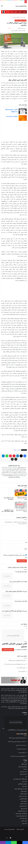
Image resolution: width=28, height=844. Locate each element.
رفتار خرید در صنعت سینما (21, 601)
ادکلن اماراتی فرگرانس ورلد (21, 816)
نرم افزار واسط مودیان (22, 766)
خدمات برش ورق (23, 774)
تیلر (26, 776)
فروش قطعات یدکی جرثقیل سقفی (20, 779)
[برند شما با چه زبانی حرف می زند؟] (21, 505)
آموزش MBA (24, 764)
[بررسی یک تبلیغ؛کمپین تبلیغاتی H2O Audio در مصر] (7, 505)
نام (26, 542)
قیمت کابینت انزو (23, 818)
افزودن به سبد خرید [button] (8, 649)
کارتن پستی (24, 823)
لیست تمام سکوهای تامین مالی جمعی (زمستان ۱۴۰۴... (14, 664)
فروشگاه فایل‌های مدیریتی (15, 700)
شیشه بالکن (24, 786)
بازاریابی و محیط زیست (11, 116)
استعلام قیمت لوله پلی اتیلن (21, 813)
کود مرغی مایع (24, 808)
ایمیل (25, 549)
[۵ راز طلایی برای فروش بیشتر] (21, 492)
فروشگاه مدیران (5, 700)
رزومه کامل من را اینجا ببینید (14, 477)
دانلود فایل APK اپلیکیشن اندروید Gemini (17, 660)
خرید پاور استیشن (23, 806)
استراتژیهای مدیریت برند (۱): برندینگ (18, 756)
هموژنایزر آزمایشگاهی (22, 784)
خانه (25, 17)
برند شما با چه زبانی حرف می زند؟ (21, 510)
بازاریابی (19, 450)
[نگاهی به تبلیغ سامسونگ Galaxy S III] (23, 111)
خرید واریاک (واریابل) (22, 811)
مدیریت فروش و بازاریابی (18, 17)
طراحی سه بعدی (23, 803)
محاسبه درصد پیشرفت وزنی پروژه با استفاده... (16, 741)
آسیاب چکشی (24, 821)
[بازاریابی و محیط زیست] (23, 118)
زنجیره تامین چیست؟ (21, 749)
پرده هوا (25, 769)
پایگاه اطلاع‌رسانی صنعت (22, 689)
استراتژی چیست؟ (21, 671)
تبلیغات (15, 450)
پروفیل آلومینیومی (23, 799)
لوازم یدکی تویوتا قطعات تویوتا (21, 789)
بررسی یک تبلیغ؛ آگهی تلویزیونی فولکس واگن (16, 591)
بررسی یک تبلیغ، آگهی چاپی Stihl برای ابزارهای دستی (14, 611)
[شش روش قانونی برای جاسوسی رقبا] (7, 492)
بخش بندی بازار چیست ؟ (21, 572)
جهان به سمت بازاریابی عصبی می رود (18, 581)
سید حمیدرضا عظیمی (21, 28)
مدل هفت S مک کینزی (20, 745)
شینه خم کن (24, 781)
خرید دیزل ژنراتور (23, 771)
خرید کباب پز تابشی (23, 796)
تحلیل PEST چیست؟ (21, 668)
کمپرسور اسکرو (24, 801)
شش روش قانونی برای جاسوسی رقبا (8, 498)
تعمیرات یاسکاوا (24, 794)
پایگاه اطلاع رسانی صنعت (9, 829)
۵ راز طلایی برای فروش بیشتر (22, 498)
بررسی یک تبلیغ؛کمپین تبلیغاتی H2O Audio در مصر (7, 510)
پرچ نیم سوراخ (24, 791)
